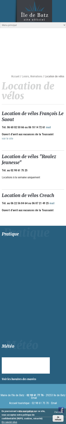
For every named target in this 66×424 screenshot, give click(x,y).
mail (48, 127)
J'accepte (58, 412)
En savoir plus (9, 422)
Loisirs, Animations (32, 76)
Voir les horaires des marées (19, 379)
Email (34, 398)
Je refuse (58, 418)
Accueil (15, 76)
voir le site (7, 138)
